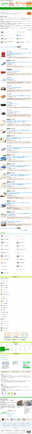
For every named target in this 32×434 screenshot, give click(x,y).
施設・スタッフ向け (13, 429)
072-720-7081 (11, 417)
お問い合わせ (29, 8)
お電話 (26, 412)
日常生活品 (4, 429)
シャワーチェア (3, 13)
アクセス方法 (18, 410)
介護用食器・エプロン (14, 428)
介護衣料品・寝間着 (24, 428)
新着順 (15, 46)
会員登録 (28, 6)
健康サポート (8, 429)
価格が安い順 (6, 46)
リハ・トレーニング (26, 429)
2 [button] (27, 48)
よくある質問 (24, 8)
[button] (31, 49)
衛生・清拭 (28, 428)
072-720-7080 (12, 416)
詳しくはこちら (3, 382)
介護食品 (19, 428)
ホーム (2, 7)
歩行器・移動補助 (5, 425)
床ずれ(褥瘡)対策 (4, 428)
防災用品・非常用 (16, 430)
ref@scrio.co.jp (9, 419)
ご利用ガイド (13, 8)
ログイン (30, 6)
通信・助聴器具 (9, 428)
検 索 (29, 13)
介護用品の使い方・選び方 (5, 355)
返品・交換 (19, 7)
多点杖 (7, 13)
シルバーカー (11, 13)
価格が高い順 (11, 46)
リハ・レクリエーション (20, 429)
